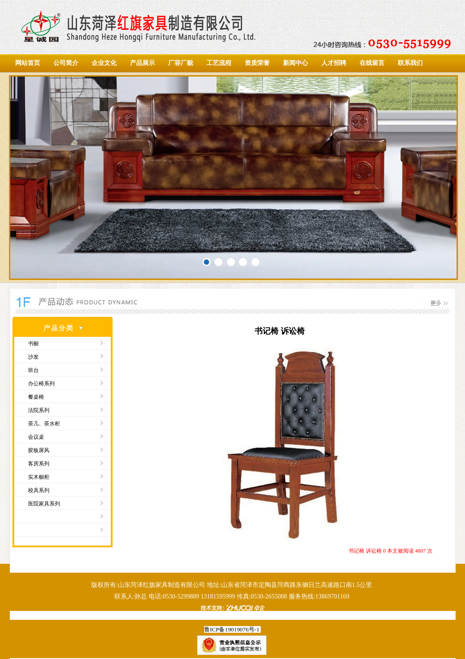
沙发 (33, 357)
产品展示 (142, 63)
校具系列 (38, 490)
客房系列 (38, 464)
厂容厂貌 (180, 63)
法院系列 (38, 410)
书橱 (33, 343)
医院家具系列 (44, 504)
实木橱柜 (38, 477)
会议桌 (36, 437)
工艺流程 (218, 63)
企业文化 (104, 63)
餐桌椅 (36, 397)
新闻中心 (295, 63)
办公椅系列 (41, 383)
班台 (33, 370)
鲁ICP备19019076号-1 (231, 629)
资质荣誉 (257, 63)
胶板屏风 (38, 450)
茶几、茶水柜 (44, 423)
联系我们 (410, 63)
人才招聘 (333, 63)
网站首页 (27, 63)
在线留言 (372, 63)
